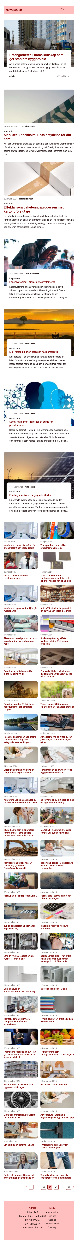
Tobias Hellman (26, 199)
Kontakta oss (52, 1223)
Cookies (52, 1219)
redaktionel (14, 348)
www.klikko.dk (35, 1227)
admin (12, 76)
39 (44, 1187)
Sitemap (52, 1227)
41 (56, 1187)
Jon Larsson (30, 343)
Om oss (52, 1216)
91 (69, 1187)
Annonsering (52, 1212)
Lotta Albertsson (27, 126)
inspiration (9, 131)
